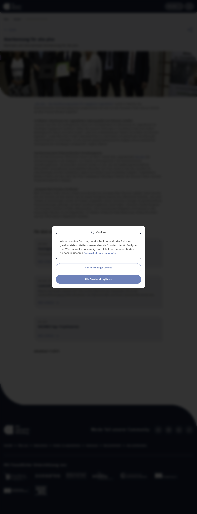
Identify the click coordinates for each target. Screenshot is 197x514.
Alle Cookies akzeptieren (98, 279)
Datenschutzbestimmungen (100, 253)
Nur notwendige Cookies (98, 268)
